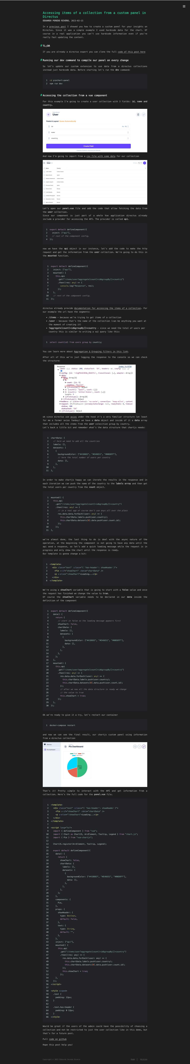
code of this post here (131, 51)
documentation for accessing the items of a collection (107, 308)
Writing (143, 1059)
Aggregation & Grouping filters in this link (101, 351)
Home (133, 1059)
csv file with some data (101, 156)
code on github (57, 1039)
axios (74, 416)
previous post (57, 26)
